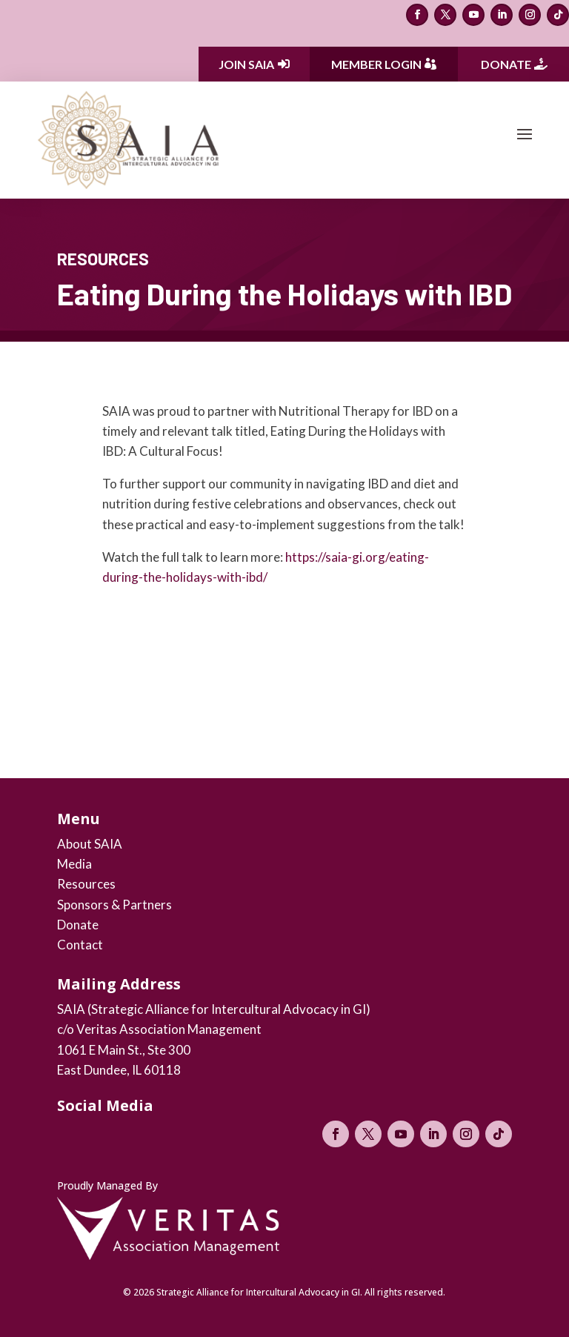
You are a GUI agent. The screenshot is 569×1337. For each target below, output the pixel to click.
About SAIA (89, 844)
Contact (80, 944)
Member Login (376, 64)
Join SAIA (246, 64)
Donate (506, 64)
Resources (86, 884)
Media (74, 864)
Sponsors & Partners (114, 904)
